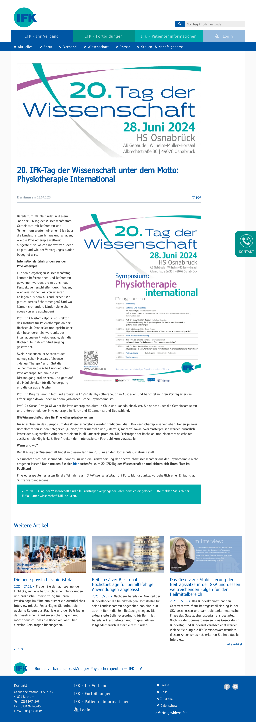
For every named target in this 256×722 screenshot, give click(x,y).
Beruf (48, 47)
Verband (70, 47)
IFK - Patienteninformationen (169, 36)
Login (224, 36)
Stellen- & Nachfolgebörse (162, 47)
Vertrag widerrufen (173, 712)
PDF (198, 197)
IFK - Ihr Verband (42, 36)
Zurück (19, 649)
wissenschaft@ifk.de (56, 496)
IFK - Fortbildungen (104, 36)
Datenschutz (168, 705)
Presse (125, 47)
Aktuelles (25, 47)
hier (76, 464)
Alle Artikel (234, 644)
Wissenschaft (98, 47)
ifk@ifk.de (33, 711)
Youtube (235, 687)
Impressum (168, 698)
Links (163, 692)
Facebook (227, 687)
